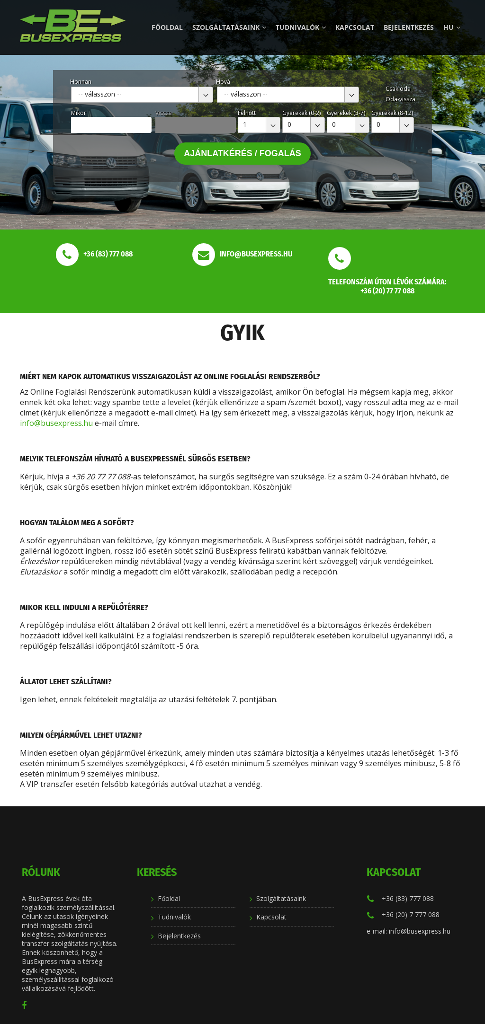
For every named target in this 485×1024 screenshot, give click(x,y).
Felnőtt (247, 113)
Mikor (78, 113)
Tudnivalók (301, 27)
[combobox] (142, 95)
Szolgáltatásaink (229, 27)
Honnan (80, 82)
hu (451, 27)
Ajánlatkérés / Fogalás (242, 153)
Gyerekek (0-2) (301, 113)
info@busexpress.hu (56, 423)
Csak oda (398, 89)
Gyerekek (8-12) (392, 113)
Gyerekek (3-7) (346, 113)
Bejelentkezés (409, 27)
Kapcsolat (354, 27)
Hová (223, 82)
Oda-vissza (400, 99)
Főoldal (167, 27)
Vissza (163, 113)
